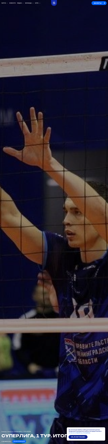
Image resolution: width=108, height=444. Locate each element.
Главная (3, 431)
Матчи (4, 3)
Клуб (37, 3)
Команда (29, 3)
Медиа (20, 3)
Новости (12, 3)
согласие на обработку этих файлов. (80, 433)
